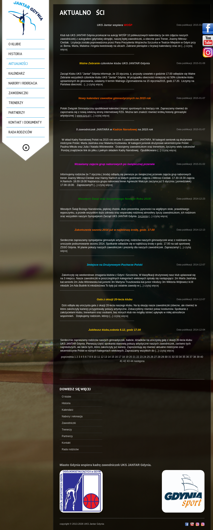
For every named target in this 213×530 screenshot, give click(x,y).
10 (95, 356)
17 (120, 356)
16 (117, 356)
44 (132, 361)
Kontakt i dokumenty (25, 122)
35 (184, 356)
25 (149, 356)
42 (125, 361)
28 (159, 356)
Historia (15, 53)
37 (191, 356)
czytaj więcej (95, 84)
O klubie (15, 43)
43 (128, 361)
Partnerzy (17, 112)
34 (181, 356)
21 (134, 356)
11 (99, 356)
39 (198, 356)
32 (174, 356)
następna (139, 361)
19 (127, 356)
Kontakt (66, 442)
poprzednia (67, 356)
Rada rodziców (20, 132)
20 (131, 356)
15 (113, 356)
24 (145, 356)
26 (152, 356)
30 (166, 356)
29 (163, 356)
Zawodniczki (18, 92)
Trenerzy (16, 102)
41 (121, 361)
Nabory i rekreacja (23, 83)
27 (156, 356)
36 (188, 356)
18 (124, 356)
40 (201, 356)
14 (109, 356)
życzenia (143, 216)
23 (141, 356)
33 (177, 356)
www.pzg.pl (83, 115)
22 (138, 356)
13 (106, 356)
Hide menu (26, 147)
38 (195, 356)
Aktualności (18, 63)
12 (102, 356)
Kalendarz (17, 73)
